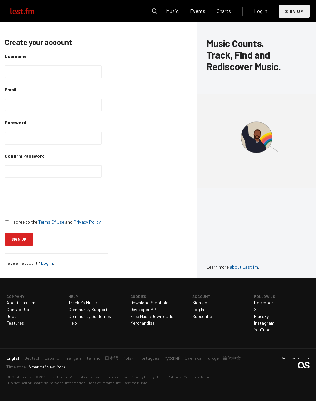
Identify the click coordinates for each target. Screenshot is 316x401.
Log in (47, 263)
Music (172, 11)
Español (52, 358)
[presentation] (54, 198)
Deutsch (32, 358)
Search (154, 11)
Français (73, 358)
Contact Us (17, 309)
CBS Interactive (20, 377)
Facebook (264, 302)
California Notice (198, 377)
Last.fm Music (135, 382)
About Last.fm (20, 302)
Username (15, 56)
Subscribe (202, 316)
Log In (260, 11)
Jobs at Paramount (104, 382)
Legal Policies (169, 377)
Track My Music (82, 302)
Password (15, 122)
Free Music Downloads (151, 316)
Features (15, 323)
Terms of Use (116, 377)
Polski (128, 358)
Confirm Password (25, 155)
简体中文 (232, 358)
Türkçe (212, 358)
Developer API (143, 309)
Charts (224, 11)
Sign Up (294, 11)
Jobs (11, 316)
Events (197, 11)
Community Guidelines (89, 316)
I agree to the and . (53, 221)
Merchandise (142, 323)
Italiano (93, 358)
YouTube (262, 329)
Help (72, 323)
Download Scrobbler (150, 302)
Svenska (193, 358)
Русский (172, 358)
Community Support (88, 309)
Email (10, 89)
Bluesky (261, 316)
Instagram (264, 323)
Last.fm (29, 10)
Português (149, 358)
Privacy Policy (87, 221)
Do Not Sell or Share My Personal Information (46, 382)
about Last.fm (244, 267)
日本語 (111, 358)
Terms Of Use (51, 221)
